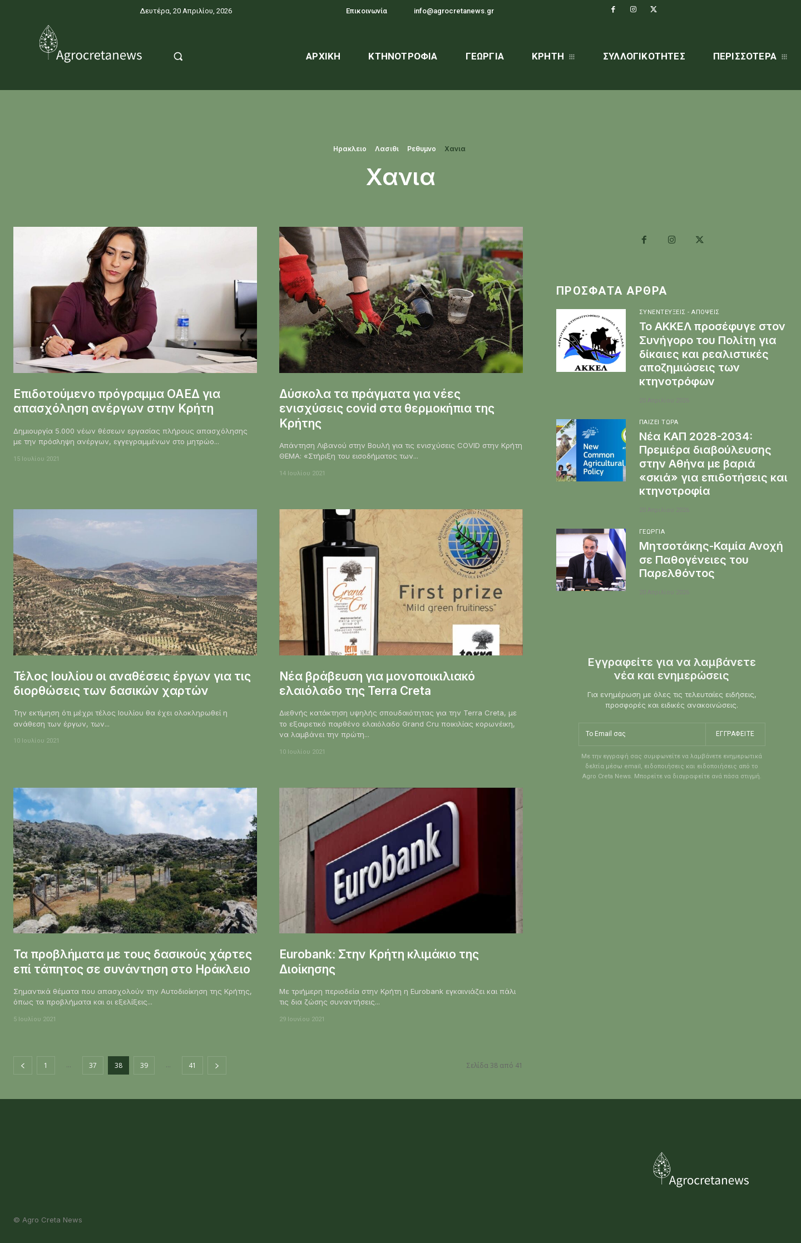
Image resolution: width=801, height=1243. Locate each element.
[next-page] (216, 1065)
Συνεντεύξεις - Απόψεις (679, 312)
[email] (641, 731)
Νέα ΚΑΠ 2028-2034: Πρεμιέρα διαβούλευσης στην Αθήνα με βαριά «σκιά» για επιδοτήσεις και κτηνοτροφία (705, 460)
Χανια (455, 149)
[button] (206, 56)
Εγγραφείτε (735, 730)
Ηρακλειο (350, 149)
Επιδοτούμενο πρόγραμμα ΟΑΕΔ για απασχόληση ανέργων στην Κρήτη (117, 401)
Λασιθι (387, 149)
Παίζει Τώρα (659, 420)
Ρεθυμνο (421, 149)
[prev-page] (22, 1065)
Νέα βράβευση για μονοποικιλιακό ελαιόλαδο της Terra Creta (378, 683)
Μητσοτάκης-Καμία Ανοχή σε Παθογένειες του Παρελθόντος (712, 555)
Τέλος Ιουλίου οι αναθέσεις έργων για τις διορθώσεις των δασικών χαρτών (132, 683)
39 (144, 1065)
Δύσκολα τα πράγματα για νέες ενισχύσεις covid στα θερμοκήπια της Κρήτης (387, 408)
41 (192, 1065)
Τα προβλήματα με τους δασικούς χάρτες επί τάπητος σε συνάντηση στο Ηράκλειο (133, 961)
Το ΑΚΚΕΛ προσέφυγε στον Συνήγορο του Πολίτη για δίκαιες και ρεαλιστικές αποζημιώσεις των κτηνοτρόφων (713, 353)
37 (93, 1065)
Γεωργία (652, 528)
